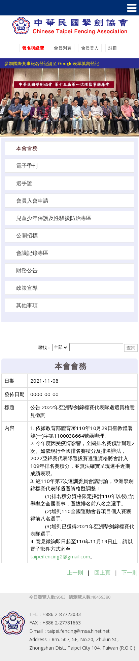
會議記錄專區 (32, 253)
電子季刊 (27, 165)
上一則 (75, 572)
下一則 (129, 572)
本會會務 (27, 148)
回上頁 (102, 572)
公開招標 (27, 235)
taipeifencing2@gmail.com (60, 556)
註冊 (112, 48)
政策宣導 (27, 287)
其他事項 (27, 305)
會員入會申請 (32, 200)
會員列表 (62, 48)
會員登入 (90, 48)
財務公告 (27, 270)
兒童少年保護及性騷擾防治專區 (54, 218)
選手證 (24, 183)
